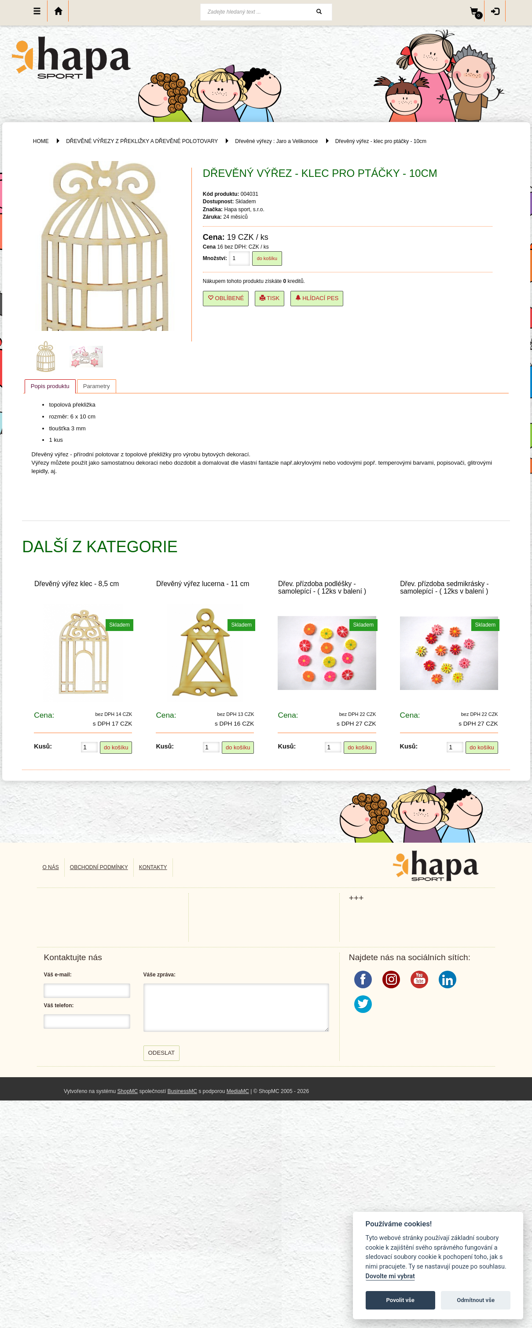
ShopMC (127, 1091)
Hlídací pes (317, 298)
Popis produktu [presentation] (50, 386)
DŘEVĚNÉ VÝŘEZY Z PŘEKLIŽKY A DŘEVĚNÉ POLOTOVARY (142, 141)
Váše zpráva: (159, 975)
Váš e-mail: (57, 975)
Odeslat (161, 1052)
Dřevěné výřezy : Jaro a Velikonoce (276, 141)
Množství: (215, 258)
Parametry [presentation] (96, 386)
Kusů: (43, 746)
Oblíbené (226, 298)
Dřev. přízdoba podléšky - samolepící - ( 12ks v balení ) (322, 587)
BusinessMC (182, 1091)
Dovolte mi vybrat (390, 1276)
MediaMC (238, 1091)
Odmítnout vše (476, 1300)
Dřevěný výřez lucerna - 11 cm (202, 583)
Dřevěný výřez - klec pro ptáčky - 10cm (380, 141)
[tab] (50, 386)
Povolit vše (400, 1300)
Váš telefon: (58, 1005)
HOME (41, 141)
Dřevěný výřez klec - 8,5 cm (76, 583)
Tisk (270, 298)
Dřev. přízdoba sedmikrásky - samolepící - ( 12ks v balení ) (444, 587)
